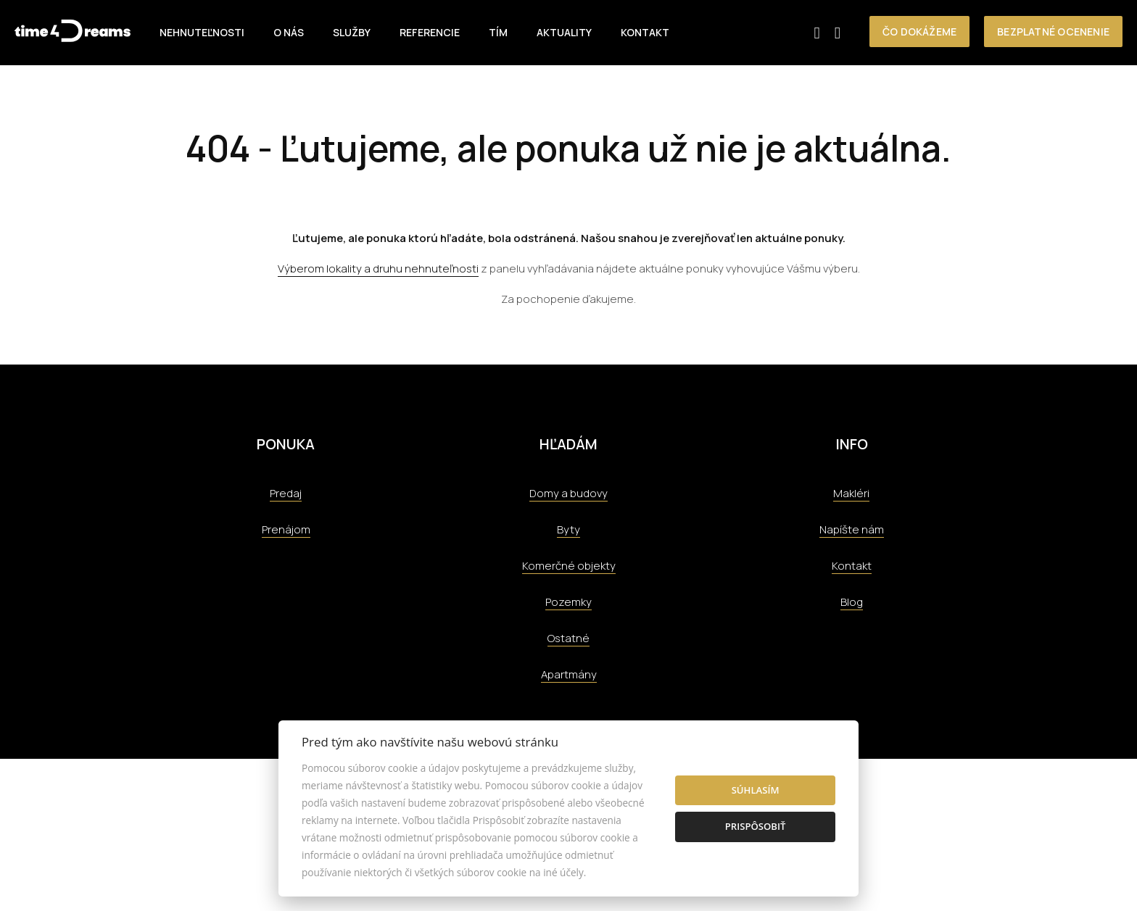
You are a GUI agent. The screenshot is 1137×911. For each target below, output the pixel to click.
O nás (288, 32)
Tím (498, 32)
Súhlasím (756, 789)
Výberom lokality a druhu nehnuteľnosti (378, 268)
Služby (352, 32)
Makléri (851, 493)
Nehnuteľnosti (202, 32)
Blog (851, 602)
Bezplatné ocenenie (1053, 31)
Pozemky (568, 602)
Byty (568, 529)
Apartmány (569, 674)
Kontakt (645, 32)
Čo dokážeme (919, 31)
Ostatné (568, 638)
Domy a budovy (568, 493)
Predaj (286, 493)
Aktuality (564, 32)
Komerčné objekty (569, 565)
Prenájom (286, 529)
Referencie (430, 32)
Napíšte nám (851, 529)
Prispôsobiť (755, 826)
